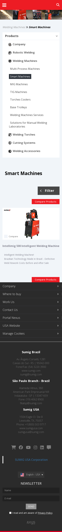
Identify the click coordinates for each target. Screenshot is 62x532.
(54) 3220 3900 (37, 367)
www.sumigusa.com (31, 428)
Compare (13, 236)
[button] (31, 36)
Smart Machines (39, 27)
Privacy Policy (45, 512)
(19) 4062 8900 (35, 399)
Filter (47, 190)
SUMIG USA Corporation (31, 460)
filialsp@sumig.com (31, 403)
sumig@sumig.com (31, 374)
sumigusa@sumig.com (31, 432)
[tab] (31, 36)
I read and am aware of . (31, 512)
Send (31, 506)
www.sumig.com (31, 370)
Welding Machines (13, 27)
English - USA (30, 474)
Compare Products (45, 201)
